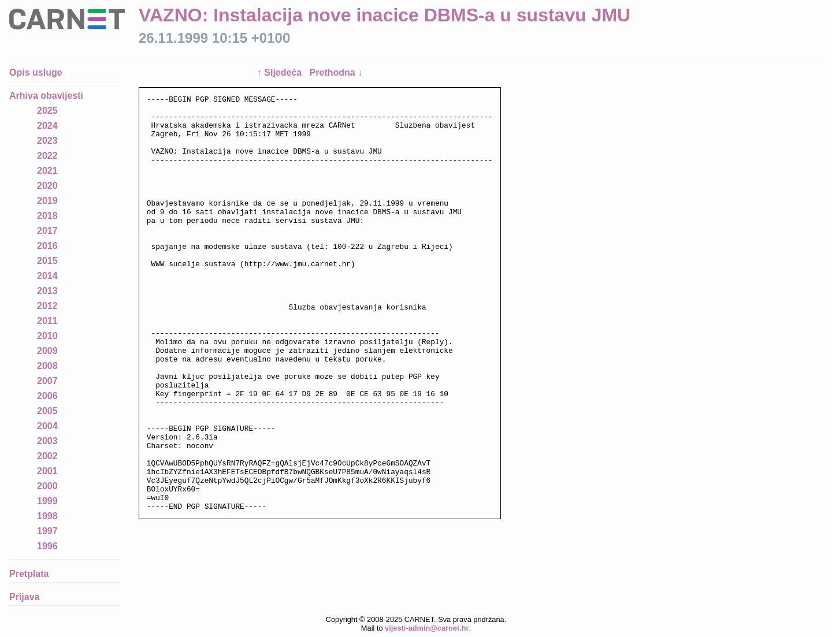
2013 (47, 291)
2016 (47, 246)
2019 (47, 201)
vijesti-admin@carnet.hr (427, 628)
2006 (47, 396)
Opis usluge (35, 72)
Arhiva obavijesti (46, 95)
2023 (47, 141)
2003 (47, 441)
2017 (47, 231)
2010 (47, 336)
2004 (47, 426)
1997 (47, 531)
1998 (47, 516)
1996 (47, 546)
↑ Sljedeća (280, 72)
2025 (47, 111)
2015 (47, 261)
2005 (47, 411)
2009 (47, 351)
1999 (47, 501)
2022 (47, 156)
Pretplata (29, 574)
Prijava (24, 597)
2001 (47, 471)
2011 (47, 321)
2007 (47, 381)
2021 (47, 171)
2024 (47, 126)
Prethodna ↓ (336, 72)
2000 (47, 486)
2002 (47, 456)
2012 (47, 306)
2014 (47, 276)
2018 (47, 216)
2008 (47, 366)
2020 (47, 186)
